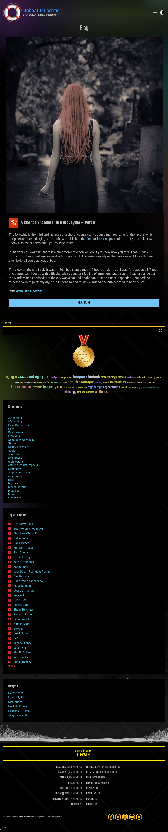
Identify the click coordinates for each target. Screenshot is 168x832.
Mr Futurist (15, 702)
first (89, 239)
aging (11, 450)
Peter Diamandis (18, 425)
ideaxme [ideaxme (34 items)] (106, 383)
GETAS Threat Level (84, 754)
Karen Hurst (21, 566)
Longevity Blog (17, 697)
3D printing (15, 418)
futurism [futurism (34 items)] (57, 383)
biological (14, 490)
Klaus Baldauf (22, 585)
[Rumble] (139, 817)
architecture (15, 461)
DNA (11, 428)
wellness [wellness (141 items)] (101, 392)
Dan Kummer (22, 576)
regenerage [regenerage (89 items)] (95, 387)
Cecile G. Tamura (24, 590)
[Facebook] (111, 817)
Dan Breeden (21, 543)
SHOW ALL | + (13, 666)
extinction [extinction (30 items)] (42, 383)
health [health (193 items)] (73, 382)
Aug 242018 (14, 223)
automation (15, 476)
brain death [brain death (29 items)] (141, 378)
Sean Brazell (21, 619)
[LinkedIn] (125, 817)
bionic (12, 494)
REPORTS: (90, 788)
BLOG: (88, 777)
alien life (13, 454)
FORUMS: (75, 804)
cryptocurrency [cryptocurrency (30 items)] (158, 378)
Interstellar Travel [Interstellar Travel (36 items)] (134, 383)
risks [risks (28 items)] (129, 388)
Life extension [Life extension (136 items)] (21, 387)
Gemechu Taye (23, 557)
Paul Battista (21, 552)
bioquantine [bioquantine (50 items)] (66, 377)
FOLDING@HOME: (62, 793)
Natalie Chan (21, 624)
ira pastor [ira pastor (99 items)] (149, 382)
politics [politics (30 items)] (74, 388)
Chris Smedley (22, 662)
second (103, 239)
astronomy (15, 468)
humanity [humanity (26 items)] (98, 383)
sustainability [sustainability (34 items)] (153, 388)
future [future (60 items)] (50, 382)
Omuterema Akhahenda (28, 581)
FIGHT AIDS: (65, 788)
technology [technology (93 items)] (69, 392)
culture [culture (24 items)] (17, 383)
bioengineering (17, 487)
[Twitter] (118, 817)
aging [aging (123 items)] (10, 377)
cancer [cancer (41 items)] (149, 377)
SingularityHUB (17, 715)
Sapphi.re (58, 817)
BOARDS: (90, 783)
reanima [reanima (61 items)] (82, 387)
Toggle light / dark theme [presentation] (162, 12)
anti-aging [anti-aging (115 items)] (35, 377)
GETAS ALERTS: (93, 772)
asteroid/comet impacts (23, 465)
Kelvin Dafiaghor (24, 562)
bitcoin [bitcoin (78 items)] (122, 377)
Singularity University (21, 439)
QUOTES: (90, 804)
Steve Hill (22, 291)
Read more (84, 303)
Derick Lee (20, 600)
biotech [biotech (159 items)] (94, 377)
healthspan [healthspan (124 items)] (87, 382)
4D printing (15, 421)
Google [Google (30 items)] (64, 383)
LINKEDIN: (62, 772)
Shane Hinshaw (23, 609)
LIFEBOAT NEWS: (93, 767)
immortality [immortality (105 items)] (118, 382)
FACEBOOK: (61, 767)
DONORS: (72, 783)
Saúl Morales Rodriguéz (28, 528)
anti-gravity (15, 458)
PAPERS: (90, 799)
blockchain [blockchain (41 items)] (131, 377)
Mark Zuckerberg (18, 447)
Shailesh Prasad (24, 547)
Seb (16, 638)
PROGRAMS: (91, 793)
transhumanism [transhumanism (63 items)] (85, 392)
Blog (84, 28)
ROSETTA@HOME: (61, 799)
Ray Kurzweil (16, 432)
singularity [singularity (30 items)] (136, 388)
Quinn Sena (21, 538)
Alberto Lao (21, 604)
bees (11, 479)
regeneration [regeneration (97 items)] (111, 387)
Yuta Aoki (19, 595)
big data (13, 483)
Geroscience (15, 693)
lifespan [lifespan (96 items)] (37, 387)
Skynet (12, 443)
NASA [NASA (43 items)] (59, 387)
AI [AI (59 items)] (16, 377)
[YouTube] (132, 817)
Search (160, 330)
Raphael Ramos (23, 614)
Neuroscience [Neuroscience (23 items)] (67, 388)
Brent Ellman (21, 633)
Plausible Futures (19, 711)
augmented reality (19, 472)
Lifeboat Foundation (25, 817)
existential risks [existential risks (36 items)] (31, 383)
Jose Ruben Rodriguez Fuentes (33, 571)
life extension (36, 291)
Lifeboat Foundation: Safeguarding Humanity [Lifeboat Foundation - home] (75, 12)
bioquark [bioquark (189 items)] (80, 377)
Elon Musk (14, 436)
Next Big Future (17, 706)
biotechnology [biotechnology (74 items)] (109, 377)
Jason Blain (21, 647)
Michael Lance (23, 643)
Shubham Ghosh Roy (27, 533)
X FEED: (62, 777)
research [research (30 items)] (124, 388)
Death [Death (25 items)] (21, 383)
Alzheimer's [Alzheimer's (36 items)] (23, 377)
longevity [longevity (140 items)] (49, 387)
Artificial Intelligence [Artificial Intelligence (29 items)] (52, 378)
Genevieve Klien (23, 524)
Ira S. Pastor (21, 657)
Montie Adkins (22, 652)
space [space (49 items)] (144, 387)
